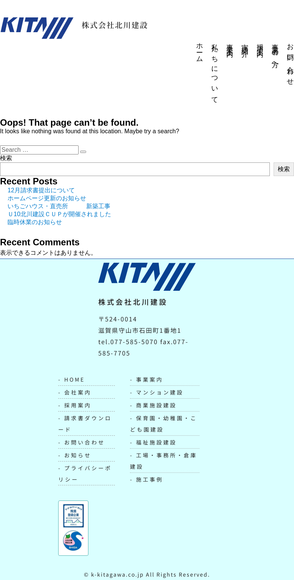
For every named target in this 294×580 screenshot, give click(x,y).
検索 (6, 158)
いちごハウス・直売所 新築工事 (59, 206)
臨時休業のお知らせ (35, 222)
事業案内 (230, 43)
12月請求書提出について (41, 190)
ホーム (199, 50)
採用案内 (260, 43)
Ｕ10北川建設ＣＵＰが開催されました (59, 214)
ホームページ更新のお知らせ (47, 198)
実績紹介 (245, 43)
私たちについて (214, 70)
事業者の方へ (275, 53)
